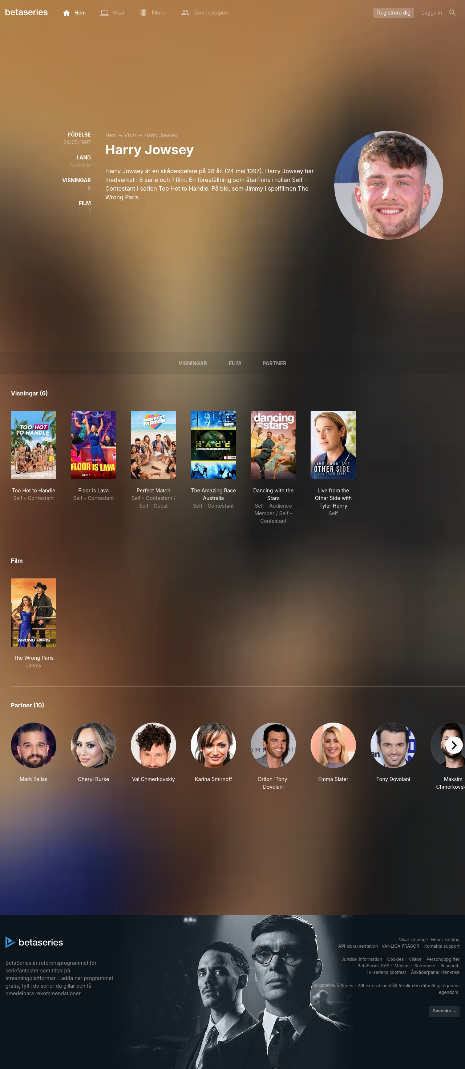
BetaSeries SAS (373, 965)
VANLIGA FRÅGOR (401, 946)
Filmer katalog (445, 939)
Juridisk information (361, 959)
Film (235, 363)
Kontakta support (442, 946)
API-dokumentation (358, 946)
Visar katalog (412, 939)
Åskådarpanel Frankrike (435, 972)
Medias (402, 965)
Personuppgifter (443, 959)
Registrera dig (394, 12)
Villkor (415, 959)
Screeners (425, 965)
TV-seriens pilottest (386, 972)
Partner (274, 363)
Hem (111, 135)
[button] (33, 756)
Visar (130, 135)
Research (450, 965)
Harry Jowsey (161, 135)
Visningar (193, 363)
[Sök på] (453, 13)
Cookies (395, 959)
